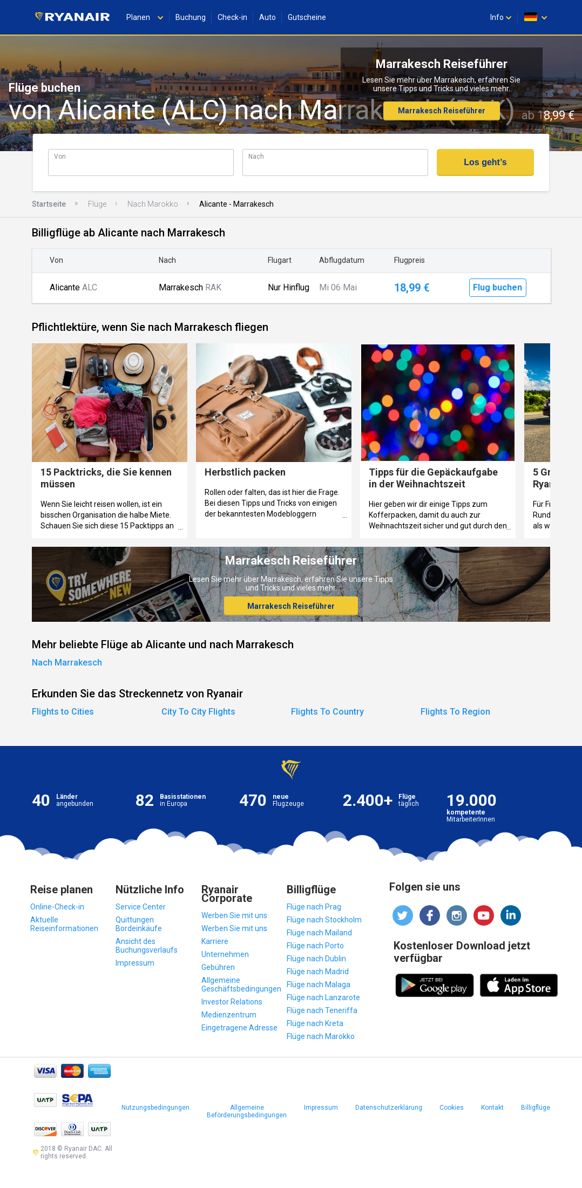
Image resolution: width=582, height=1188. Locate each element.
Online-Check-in (57, 906)
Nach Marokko (152, 204)
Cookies (451, 1107)
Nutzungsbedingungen (155, 1107)
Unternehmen (225, 954)
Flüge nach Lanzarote (323, 997)
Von (60, 156)
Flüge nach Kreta (315, 1023)
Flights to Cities (63, 712)
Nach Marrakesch (67, 662)
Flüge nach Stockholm (324, 919)
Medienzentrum (228, 1014)
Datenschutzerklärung (388, 1107)
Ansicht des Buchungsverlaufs (147, 945)
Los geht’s (485, 162)
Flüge (97, 204)
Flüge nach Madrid (318, 971)
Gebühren (218, 967)
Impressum (135, 963)
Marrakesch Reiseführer (441, 110)
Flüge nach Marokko (321, 1036)
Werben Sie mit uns (234, 915)
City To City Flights (198, 712)
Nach (256, 156)
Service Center (141, 906)
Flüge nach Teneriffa (322, 1010)
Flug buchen (497, 287)
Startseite (49, 204)
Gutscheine (307, 17)
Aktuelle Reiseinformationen (64, 924)
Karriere (214, 941)
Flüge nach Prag (314, 906)
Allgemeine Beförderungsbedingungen (247, 1111)
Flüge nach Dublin (316, 958)
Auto (267, 17)
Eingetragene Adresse (239, 1027)
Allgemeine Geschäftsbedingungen (241, 984)
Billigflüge (535, 1107)
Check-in (232, 17)
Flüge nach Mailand (319, 932)
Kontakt (492, 1107)
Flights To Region (455, 712)
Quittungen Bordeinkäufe (139, 924)
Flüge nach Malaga (318, 984)
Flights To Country (327, 712)
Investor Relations (231, 1001)
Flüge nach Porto (315, 945)
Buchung (190, 17)
